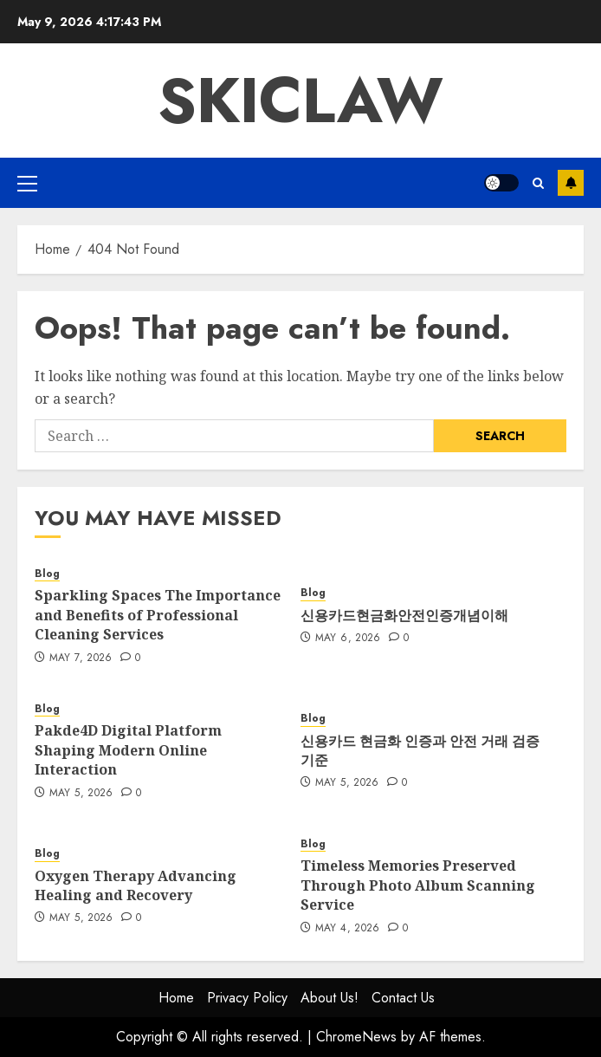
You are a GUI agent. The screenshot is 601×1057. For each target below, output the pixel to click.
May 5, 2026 (81, 794)
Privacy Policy (247, 998)
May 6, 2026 (348, 638)
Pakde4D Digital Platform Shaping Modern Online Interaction (128, 750)
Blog (47, 574)
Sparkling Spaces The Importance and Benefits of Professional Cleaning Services (158, 615)
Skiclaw (300, 100)
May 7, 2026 (81, 658)
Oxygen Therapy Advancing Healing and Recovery (135, 885)
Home (176, 998)
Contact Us (403, 998)
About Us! (329, 998)
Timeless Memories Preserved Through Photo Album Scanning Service (417, 885)
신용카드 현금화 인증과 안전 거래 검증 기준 (420, 750)
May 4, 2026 (347, 929)
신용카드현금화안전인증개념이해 (404, 615)
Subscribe (571, 183)
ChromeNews (356, 1037)
